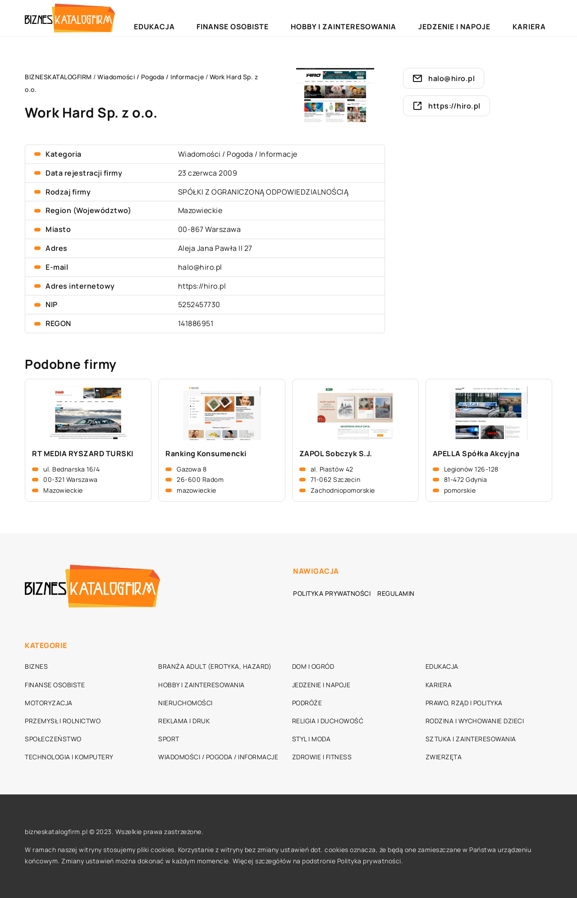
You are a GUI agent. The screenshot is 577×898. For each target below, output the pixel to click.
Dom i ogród (313, 666)
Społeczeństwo (53, 739)
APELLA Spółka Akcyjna (476, 453)
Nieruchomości (185, 702)
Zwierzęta (444, 757)
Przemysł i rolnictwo (63, 721)
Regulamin (396, 593)
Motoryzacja (49, 702)
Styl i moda (311, 739)
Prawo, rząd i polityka (464, 702)
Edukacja (259, 18)
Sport (168, 739)
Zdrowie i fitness (322, 757)
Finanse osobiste (316, 18)
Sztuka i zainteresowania (471, 739)
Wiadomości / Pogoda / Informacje (238, 154)
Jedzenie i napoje (485, 18)
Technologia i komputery (69, 757)
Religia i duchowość (328, 721)
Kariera (539, 18)
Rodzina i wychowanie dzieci (475, 721)
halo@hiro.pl (200, 267)
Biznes (36, 666)
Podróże (307, 702)
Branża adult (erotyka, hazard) (214, 666)
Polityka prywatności (332, 593)
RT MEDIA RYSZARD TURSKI (82, 453)
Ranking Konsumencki (206, 453)
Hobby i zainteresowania (401, 18)
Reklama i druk (184, 721)
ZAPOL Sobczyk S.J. (335, 453)
